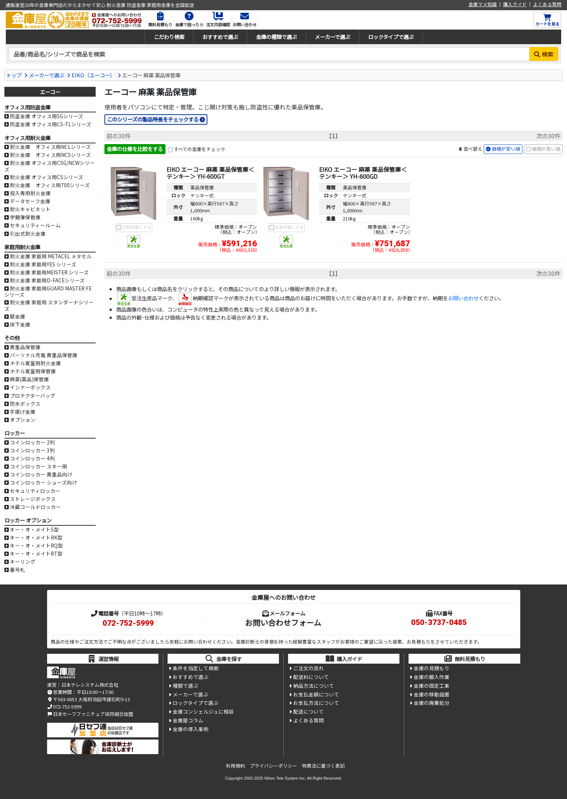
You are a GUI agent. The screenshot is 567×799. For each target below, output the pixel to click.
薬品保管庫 (202, 187)
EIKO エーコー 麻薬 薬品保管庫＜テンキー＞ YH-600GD (363, 173)
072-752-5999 (128, 623)
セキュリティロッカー (35, 490)
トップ (14, 75)
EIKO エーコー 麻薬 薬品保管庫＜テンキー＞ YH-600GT (210, 173)
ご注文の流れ (308, 668)
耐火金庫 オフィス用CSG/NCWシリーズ (49, 166)
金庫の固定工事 (431, 686)
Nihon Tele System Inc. (285, 778)
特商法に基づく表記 (323, 765)
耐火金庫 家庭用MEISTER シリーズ (49, 272)
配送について (308, 713)
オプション (22, 419)
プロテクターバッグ (32, 395)
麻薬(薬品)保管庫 (29, 379)
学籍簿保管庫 (25, 217)
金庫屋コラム (188, 722)
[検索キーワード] (269, 54)
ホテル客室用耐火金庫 (35, 363)
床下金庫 (20, 324)
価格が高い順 (546, 149)
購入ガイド (515, 4)
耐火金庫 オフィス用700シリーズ (50, 185)
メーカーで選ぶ (332, 36)
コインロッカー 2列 (32, 442)
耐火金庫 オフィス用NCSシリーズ (50, 154)
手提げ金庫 (22, 411)
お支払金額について (316, 695)
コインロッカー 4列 (32, 458)
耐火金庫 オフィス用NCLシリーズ (50, 146)
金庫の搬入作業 (431, 677)
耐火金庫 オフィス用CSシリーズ (46, 177)
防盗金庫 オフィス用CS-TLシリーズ (50, 124)
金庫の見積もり (431, 668)
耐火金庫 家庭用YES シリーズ (43, 264)
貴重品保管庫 (25, 347)
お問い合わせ (463, 298)
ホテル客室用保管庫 (33, 371)
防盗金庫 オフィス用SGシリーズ (46, 116)
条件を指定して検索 (196, 668)
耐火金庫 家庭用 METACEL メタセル (51, 256)
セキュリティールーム (35, 225)
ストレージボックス (33, 498)
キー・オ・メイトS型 (34, 529)
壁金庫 (17, 316)
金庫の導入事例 (190, 730)
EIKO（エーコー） (93, 75)
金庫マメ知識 (482, 4)
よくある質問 (547, 4)
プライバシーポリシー (273, 765)
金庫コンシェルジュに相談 (203, 713)
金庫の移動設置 (431, 695)
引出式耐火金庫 (28, 233)
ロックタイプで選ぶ (391, 36)
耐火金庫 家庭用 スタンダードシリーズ (49, 305)
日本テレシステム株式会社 (89, 684)
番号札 (17, 569)
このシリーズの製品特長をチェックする (153, 119)
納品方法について (313, 686)
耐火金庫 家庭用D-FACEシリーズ (47, 280)
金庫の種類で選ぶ (276, 36)
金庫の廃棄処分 (431, 704)
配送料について (311, 677)
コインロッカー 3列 (32, 450)
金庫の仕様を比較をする (135, 149)
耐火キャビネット (30, 209)
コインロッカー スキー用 (38, 466)
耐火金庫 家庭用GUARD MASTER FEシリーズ (48, 291)
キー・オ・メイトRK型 (36, 537)
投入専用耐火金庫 (30, 193)
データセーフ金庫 (30, 201)
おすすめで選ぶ (220, 36)
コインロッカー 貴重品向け (41, 474)
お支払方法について (316, 704)
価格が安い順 (506, 149)
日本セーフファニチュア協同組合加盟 (90, 713)
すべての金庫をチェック (199, 149)
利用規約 (235, 765)
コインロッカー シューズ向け (43, 482)
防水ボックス (25, 403)
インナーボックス (30, 387)
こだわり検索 (169, 36)
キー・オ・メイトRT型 (36, 553)
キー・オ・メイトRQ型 (36, 545)
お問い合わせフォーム (283, 622)
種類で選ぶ (185, 686)
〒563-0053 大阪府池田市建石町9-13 (88, 699)
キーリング (22, 561)
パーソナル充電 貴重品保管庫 (43, 355)
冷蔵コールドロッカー (35, 506)
